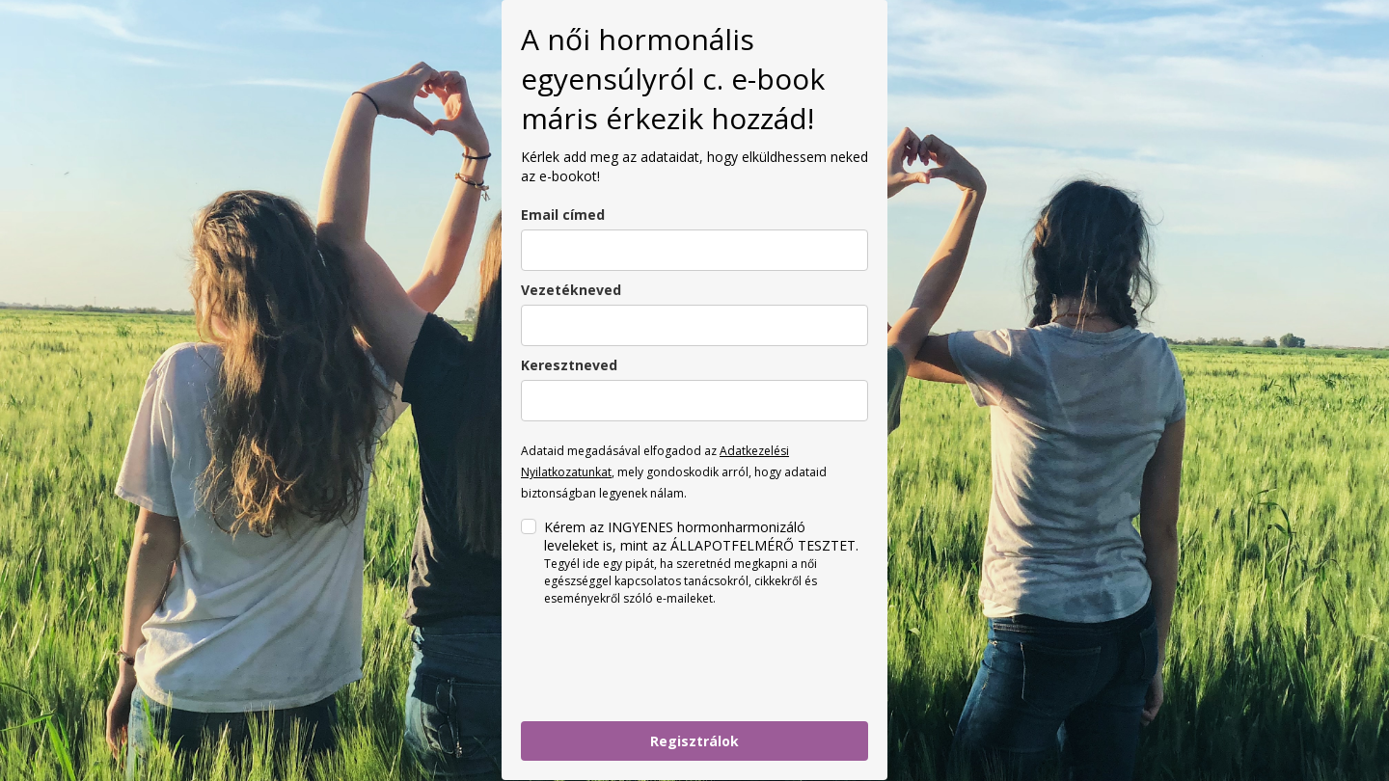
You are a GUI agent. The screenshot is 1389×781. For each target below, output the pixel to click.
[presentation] (667, 664)
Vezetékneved (571, 290)
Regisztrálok (694, 741)
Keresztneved (569, 365)
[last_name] (694, 325)
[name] (694, 400)
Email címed (563, 214)
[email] (694, 250)
